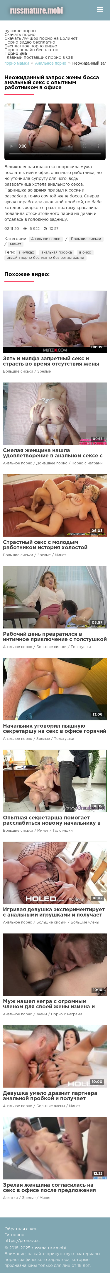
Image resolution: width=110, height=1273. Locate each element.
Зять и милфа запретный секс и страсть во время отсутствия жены (51, 361)
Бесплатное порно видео (30, 46)
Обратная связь (21, 1229)
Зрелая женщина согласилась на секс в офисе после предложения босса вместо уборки (49, 1190)
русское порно (20, 31)
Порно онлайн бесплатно (31, 50)
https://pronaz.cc (22, 1241)
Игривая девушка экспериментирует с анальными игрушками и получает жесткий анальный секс (54, 915)
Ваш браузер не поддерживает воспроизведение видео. (55, 132)
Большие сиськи (86, 239)
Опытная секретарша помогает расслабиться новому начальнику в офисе (52, 823)
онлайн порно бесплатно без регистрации (45, 257)
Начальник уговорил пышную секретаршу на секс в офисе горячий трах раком (54, 731)
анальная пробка (56, 252)
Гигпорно (14, 1235)
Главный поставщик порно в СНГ (39, 57)
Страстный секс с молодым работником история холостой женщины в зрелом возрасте (45, 547)
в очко (85, 252)
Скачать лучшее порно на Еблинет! (41, 38)
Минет (15, 244)
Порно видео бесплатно (29, 42)
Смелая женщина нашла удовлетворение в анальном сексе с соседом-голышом (53, 456)
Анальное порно (45, 239)
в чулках (26, 252)
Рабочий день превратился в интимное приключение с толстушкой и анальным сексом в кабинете (55, 639)
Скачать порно (19, 35)
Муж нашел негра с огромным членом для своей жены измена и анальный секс (49, 1006)
